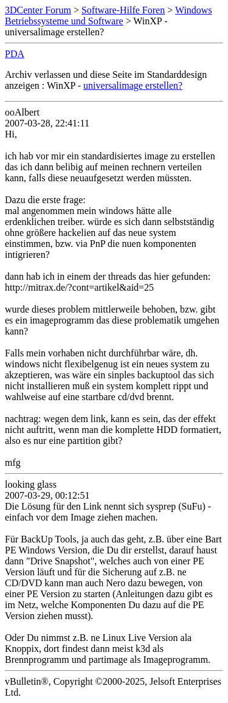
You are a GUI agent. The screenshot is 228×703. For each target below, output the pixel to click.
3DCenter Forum (38, 10)
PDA (14, 54)
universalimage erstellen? (132, 85)
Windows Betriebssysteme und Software (108, 15)
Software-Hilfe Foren (123, 10)
